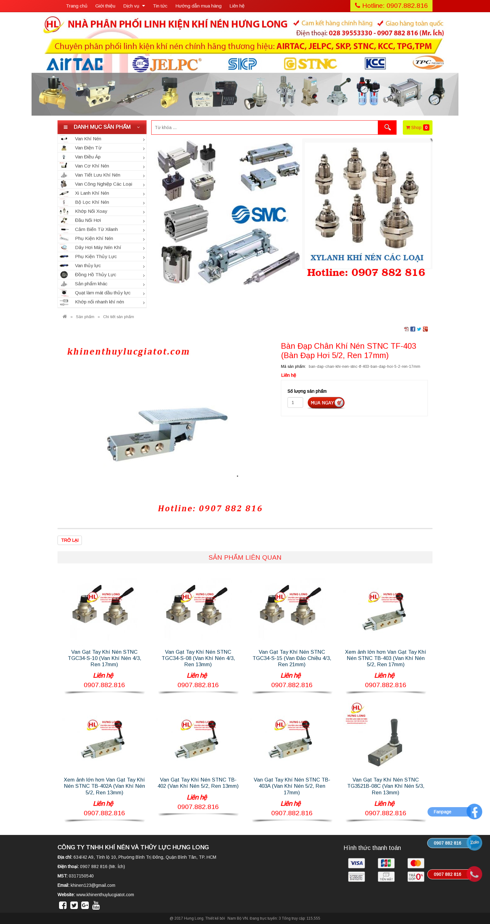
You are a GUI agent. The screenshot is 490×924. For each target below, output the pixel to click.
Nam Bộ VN (238, 918)
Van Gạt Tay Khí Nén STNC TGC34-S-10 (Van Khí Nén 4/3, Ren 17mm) (104, 658)
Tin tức (160, 5)
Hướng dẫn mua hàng (198, 5)
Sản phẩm (85, 317)
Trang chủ (77, 5)
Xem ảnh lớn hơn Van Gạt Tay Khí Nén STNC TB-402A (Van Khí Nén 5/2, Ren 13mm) (104, 786)
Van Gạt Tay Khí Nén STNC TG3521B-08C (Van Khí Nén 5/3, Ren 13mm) (385, 786)
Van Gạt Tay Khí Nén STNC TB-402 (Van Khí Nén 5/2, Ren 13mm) (198, 783)
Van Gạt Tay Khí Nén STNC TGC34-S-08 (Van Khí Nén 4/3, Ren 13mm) (198, 658)
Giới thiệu (105, 5)
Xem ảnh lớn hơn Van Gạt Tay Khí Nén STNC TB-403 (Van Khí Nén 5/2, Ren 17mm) (385, 658)
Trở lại (69, 540)
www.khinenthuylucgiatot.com (105, 894)
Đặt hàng (326, 403)
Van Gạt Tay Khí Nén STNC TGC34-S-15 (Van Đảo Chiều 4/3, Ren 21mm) (291, 658)
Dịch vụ (134, 5)
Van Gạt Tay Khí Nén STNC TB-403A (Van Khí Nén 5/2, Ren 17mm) (292, 786)
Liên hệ (237, 5)
